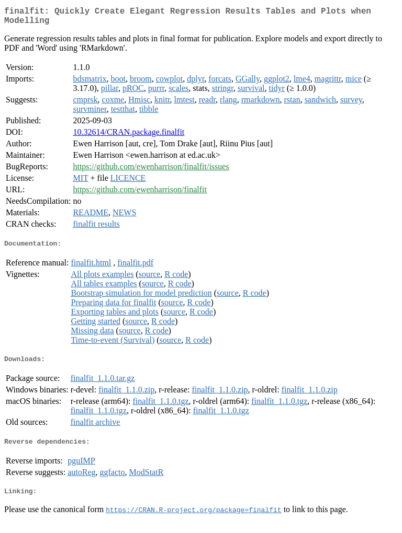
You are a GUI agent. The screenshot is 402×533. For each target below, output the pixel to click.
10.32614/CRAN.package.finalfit (128, 136)
